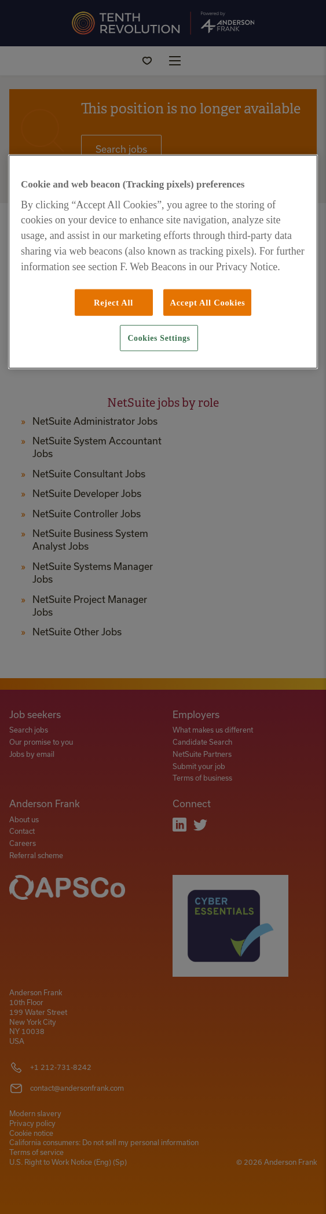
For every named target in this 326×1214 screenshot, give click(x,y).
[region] (163, 261)
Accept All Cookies (207, 302)
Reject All (113, 302)
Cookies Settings (158, 338)
